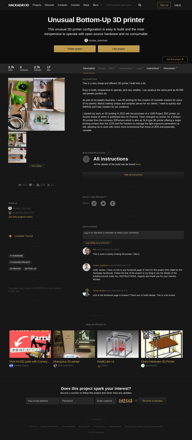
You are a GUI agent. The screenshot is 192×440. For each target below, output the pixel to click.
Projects (37, 5)
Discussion (170, 68)
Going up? (96, 419)
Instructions (154, 68)
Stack (86, 5)
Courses (75, 5)
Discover (49, 5)
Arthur (102, 365)
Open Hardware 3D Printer (158, 361)
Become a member (70, 393)
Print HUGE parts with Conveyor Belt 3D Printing (41, 361)
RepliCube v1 (106, 361)
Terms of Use (84, 427)
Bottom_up (30, 269)
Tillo (94, 249)
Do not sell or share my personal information (144, 427)
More (98, 5)
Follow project (75, 49)
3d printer (15, 269)
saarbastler (149, 365)
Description (89, 68)
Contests (62, 5)
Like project (119, 49)
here (138, 164)
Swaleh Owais (19, 365)
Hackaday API (115, 427)
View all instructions (133, 175)
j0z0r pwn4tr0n (63, 365)
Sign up (164, 5)
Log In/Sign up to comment (97, 243)
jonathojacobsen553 (21, 212)
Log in (178, 5)
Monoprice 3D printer (67, 361)
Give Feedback (68, 427)
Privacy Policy (100, 427)
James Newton (99, 291)
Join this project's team (20, 217)
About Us (33, 427)
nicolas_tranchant (95, 40)
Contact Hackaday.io (49, 427)
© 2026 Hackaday (96, 432)
